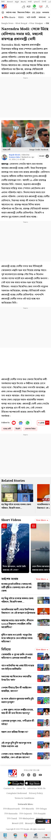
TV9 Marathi (28, 808)
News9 (10, 1)
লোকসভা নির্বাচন (30, 429)
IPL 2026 (36, 12)
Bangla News (7, 23)
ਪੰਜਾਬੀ (44, 1)
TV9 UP (39, 818)
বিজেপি (18, 429)
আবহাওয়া (42, 17)
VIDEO (21, 17)
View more (42, 520)
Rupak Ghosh (14, 155)
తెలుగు (23, 1)
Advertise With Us (36, 788)
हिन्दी (3, 1)
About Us (20, 788)
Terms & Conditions (24, 798)
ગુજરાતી (37, 1)
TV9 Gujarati (25, 813)
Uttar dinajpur (36, 23)
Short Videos (11, 520)
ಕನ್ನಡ (17, 1)
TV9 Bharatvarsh (11, 808)
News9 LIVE (17, 823)
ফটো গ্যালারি (31, 17)
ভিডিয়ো (6, 649)
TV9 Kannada (11, 813)
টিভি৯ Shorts (9, 17)
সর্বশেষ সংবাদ (9, 579)
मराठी (30, 1)
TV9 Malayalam (26, 818)
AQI (28, 6)
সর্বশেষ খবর (11, 12)
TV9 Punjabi (40, 813)
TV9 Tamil (12, 818)
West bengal (21, 23)
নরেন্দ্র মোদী (7, 429)
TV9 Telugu (41, 808)
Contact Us (9, 788)
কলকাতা (45, 12)
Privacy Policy (36, 793)
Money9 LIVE (31, 823)
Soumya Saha (14, 157)
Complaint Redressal (16, 793)
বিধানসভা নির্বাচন (24, 12)
